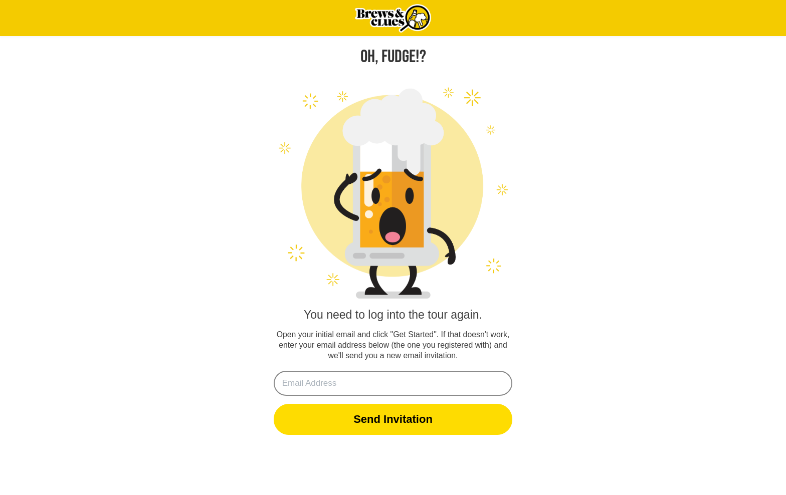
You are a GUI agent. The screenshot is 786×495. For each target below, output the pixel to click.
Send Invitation (393, 419)
